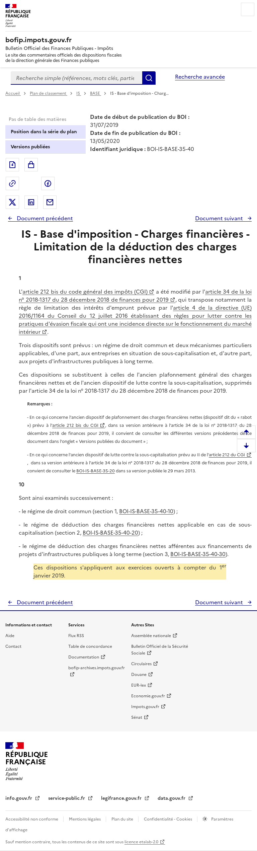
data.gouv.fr (172, 798)
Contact (13, 646)
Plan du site (122, 819)
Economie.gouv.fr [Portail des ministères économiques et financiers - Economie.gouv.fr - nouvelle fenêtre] (148, 696)
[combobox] (76, 78)
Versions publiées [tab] (30, 146)
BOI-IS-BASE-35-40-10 (146, 511)
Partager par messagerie (50, 202)
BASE (95, 93)
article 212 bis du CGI (75, 425)
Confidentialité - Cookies (168, 819)
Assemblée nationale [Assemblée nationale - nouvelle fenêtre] (151, 636)
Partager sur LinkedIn (31, 202)
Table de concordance (90, 646)
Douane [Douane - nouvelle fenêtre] (139, 675)
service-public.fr (67, 798)
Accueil (13, 93)
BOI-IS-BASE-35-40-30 (198, 554)
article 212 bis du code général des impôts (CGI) (85, 292)
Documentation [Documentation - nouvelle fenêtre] (83, 657)
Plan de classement (48, 93)
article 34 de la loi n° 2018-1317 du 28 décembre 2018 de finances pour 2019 (135, 296)
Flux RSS (76, 636)
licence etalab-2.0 (141, 842)
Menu (247, 9)
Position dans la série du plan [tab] (44, 131)
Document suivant (219, 218)
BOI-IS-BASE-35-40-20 (110, 533)
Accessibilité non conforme (32, 819)
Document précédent (44, 218)
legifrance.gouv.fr (122, 798)
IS (78, 93)
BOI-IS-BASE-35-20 (95, 471)
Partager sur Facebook (48, 183)
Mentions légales (85, 819)
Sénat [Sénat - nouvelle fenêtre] (136, 717)
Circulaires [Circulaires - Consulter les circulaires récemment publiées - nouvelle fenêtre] (141, 664)
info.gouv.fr (19, 798)
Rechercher (149, 78)
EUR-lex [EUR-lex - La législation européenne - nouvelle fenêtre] (138, 685)
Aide (9, 636)
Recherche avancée (200, 77)
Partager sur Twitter (12, 202)
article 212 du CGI (227, 455)
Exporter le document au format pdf (12, 164)
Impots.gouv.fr (145, 707)
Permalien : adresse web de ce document (12, 183)
